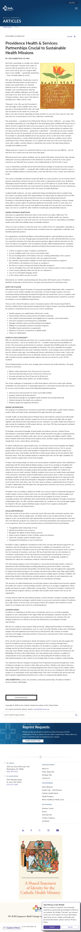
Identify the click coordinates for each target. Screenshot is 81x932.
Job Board (45, 821)
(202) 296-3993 (12, 772)
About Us (45, 769)
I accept (52, 927)
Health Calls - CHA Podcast (52, 790)
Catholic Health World (50, 793)
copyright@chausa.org (41, 709)
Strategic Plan (47, 775)
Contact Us (46, 778)
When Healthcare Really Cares (53, 800)
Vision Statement (48, 772)
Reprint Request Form (33, 741)
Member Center (48, 808)
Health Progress (8, 27)
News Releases (47, 787)
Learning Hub (47, 815)
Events (44, 812)
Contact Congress (48, 818)
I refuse (70, 927)
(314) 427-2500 (12, 785)
